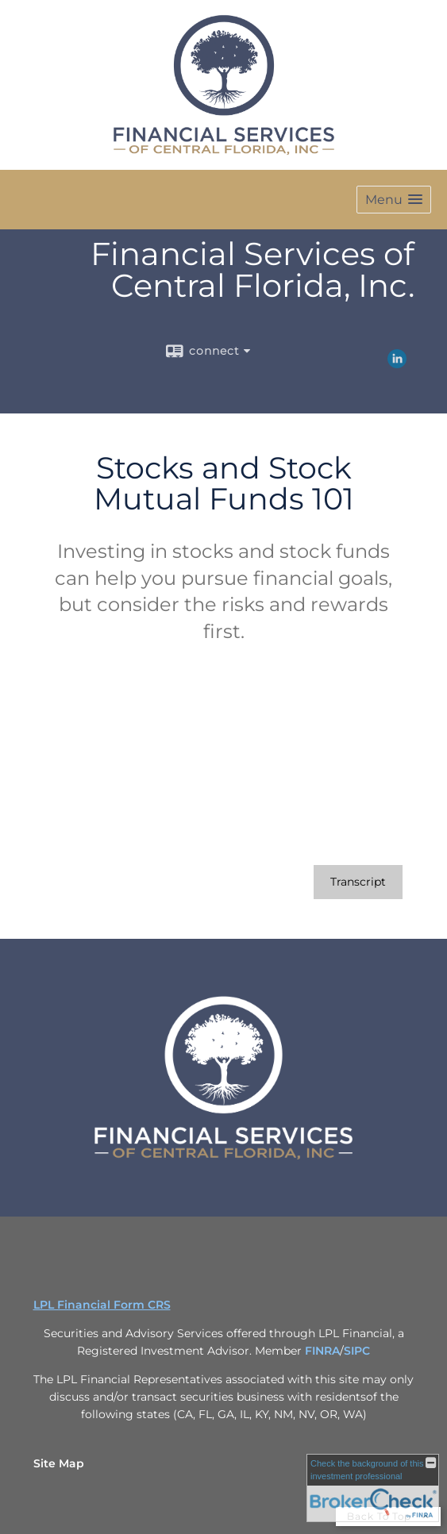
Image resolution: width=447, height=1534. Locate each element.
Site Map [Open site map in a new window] (58, 1463)
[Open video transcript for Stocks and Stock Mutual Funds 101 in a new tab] (358, 882)
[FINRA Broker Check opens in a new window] (372, 1488)
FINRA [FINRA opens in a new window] (322, 1351)
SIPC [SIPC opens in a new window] (357, 1351)
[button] (393, 199)
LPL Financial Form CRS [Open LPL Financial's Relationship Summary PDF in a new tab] (102, 1305)
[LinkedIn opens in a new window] (397, 362)
